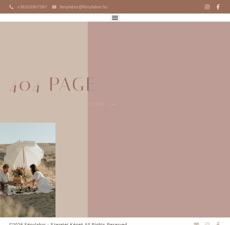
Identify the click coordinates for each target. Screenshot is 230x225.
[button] (115, 18)
